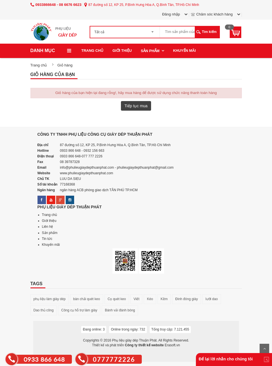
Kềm (164, 299)
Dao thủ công (44, 310)
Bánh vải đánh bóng (120, 310)
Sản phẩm (150, 51)
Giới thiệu (122, 50)
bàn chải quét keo (86, 299)
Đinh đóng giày (186, 299)
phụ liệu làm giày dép (50, 299)
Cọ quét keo (117, 299)
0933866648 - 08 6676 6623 (55, 5)
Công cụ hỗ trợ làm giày (79, 310)
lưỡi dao (211, 299)
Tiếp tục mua (136, 106)
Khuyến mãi (184, 50)
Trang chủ (92, 50)
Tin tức (47, 239)
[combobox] (125, 30)
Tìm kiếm (209, 32)
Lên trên (264, 348)
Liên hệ (47, 227)
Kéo (150, 299)
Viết (137, 299)
